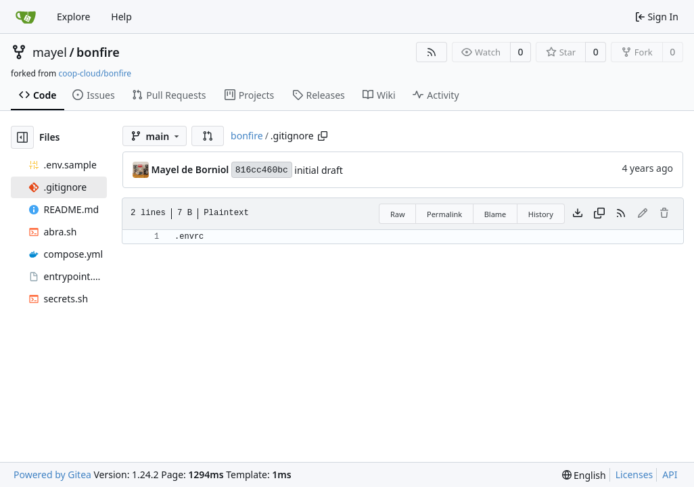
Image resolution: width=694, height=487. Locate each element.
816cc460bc (261, 170)
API (669, 474)
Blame (495, 214)
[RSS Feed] (431, 52)
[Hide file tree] (22, 137)
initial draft (318, 170)
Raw (397, 214)
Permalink (444, 214)
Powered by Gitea (52, 474)
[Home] (26, 17)
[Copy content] (599, 213)
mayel (49, 52)
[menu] (584, 475)
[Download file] (577, 213)
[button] (207, 136)
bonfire (98, 52)
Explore (73, 16)
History (540, 214)
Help (121, 16)
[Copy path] (322, 136)
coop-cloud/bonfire (94, 73)
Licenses (634, 474)
